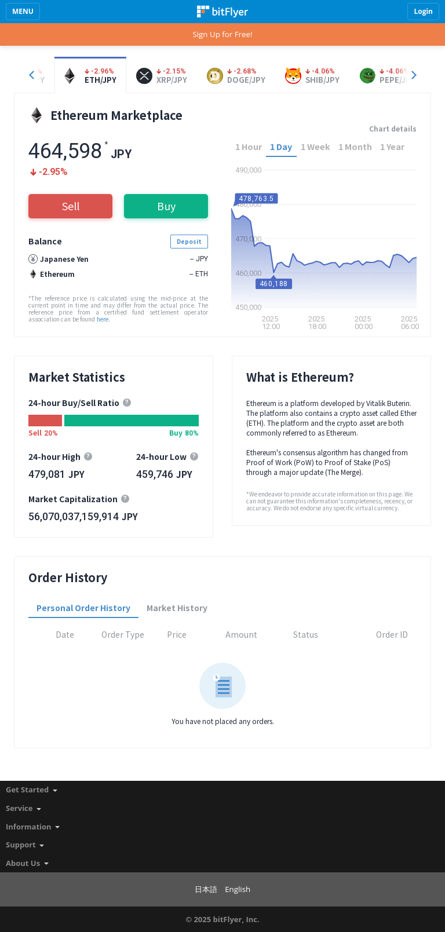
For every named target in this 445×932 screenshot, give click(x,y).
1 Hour (248, 146)
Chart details (393, 129)
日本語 (206, 889)
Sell (70, 205)
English (237, 889)
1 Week (315, 146)
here (102, 319)
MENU (23, 11)
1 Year (392, 146)
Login (423, 11)
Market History (177, 607)
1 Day (281, 146)
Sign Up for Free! (222, 34)
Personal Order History (83, 607)
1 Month (355, 146)
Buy (166, 205)
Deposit (189, 241)
